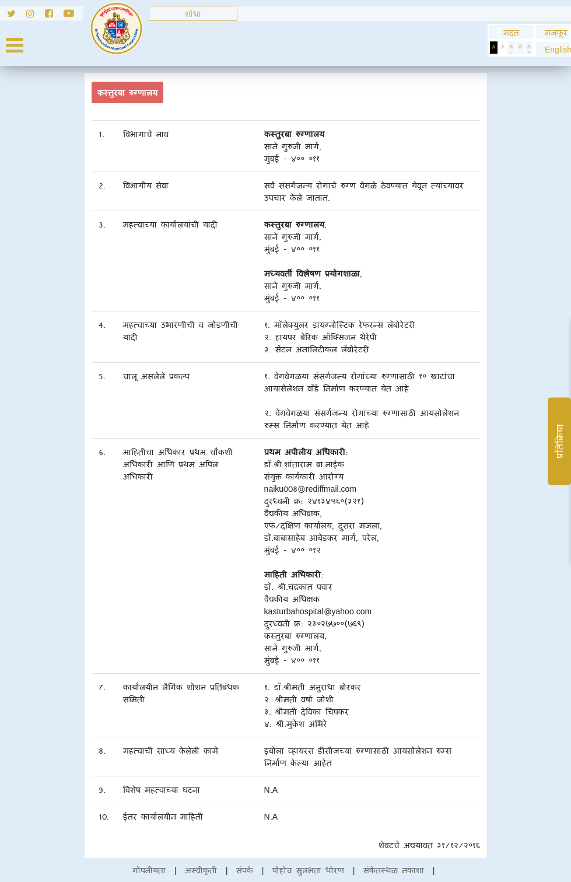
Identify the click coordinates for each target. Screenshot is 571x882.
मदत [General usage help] (511, 32)
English (553, 49)
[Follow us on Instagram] (35, 15)
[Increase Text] (529, 47)
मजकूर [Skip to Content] (553, 32)
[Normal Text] (520, 47)
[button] (553, 49)
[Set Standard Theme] (502, 47)
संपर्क (244, 870)
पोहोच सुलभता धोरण (308, 870)
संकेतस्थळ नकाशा (393, 870)
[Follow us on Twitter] (13, 15)
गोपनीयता (149, 870)
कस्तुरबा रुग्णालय (127, 92)
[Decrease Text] (511, 47)
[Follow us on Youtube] (73, 15)
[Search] (193, 13)
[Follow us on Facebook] (54, 15)
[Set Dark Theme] (494, 47)
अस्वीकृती (201, 870)
